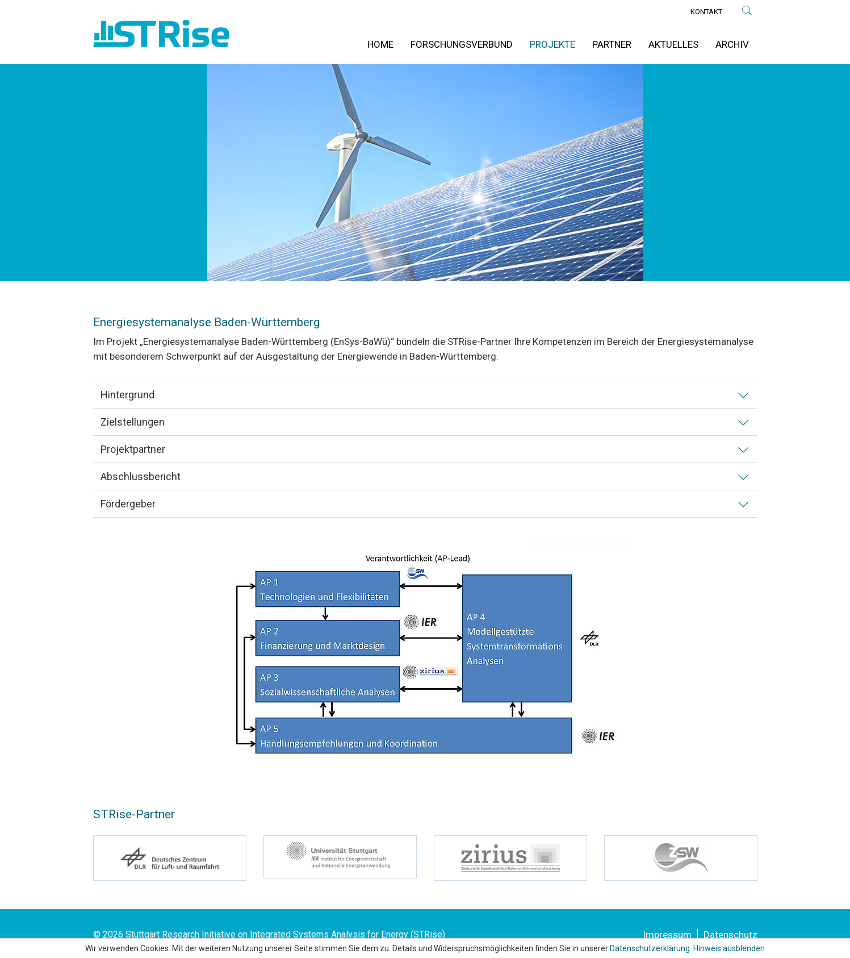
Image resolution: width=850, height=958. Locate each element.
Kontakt (706, 11)
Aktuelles (673, 44)
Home (380, 44)
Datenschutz (730, 934)
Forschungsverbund (462, 44)
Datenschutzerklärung (650, 948)
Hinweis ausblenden (729, 948)
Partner (611, 44)
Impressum (667, 934)
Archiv (732, 44)
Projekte (552, 44)
